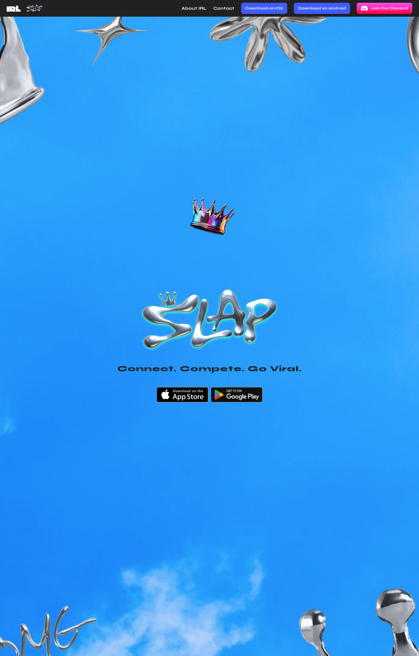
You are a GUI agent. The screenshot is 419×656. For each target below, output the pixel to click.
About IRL (194, 8)
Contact (223, 8)
